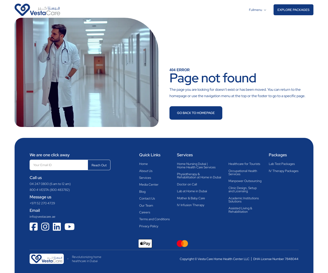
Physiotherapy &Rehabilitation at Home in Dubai (199, 175)
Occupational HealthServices (242, 172)
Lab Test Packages (282, 163)
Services (145, 177)
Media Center (149, 184)
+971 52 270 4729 (42, 203)
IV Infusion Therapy (190, 205)
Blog (142, 191)
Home (143, 163)
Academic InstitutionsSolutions (243, 200)
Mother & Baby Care (191, 198)
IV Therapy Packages (283, 170)
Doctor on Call (187, 184)
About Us (145, 170)
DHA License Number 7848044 (275, 259)
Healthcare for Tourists (244, 163)
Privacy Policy (148, 226)
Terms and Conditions (154, 219)
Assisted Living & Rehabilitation (240, 210)
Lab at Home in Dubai (192, 191)
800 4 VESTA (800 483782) (50, 189)
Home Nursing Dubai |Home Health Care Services (196, 165)
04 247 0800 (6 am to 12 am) (50, 183)
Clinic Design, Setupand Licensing (242, 189)
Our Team (146, 205)
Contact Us (147, 198)
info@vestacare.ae (42, 216)
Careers (144, 212)
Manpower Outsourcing (244, 180)
